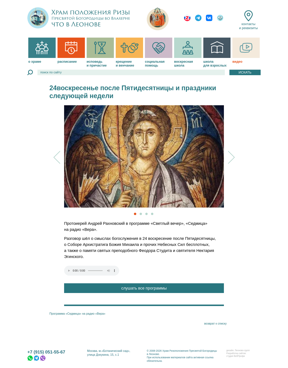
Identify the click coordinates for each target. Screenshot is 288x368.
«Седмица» (73, 313)
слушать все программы (144, 288)
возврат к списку (215, 323)
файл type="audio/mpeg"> (91, 271)
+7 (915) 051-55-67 (46, 351)
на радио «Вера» (93, 313)
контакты (248, 20)
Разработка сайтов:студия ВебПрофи (236, 355)
